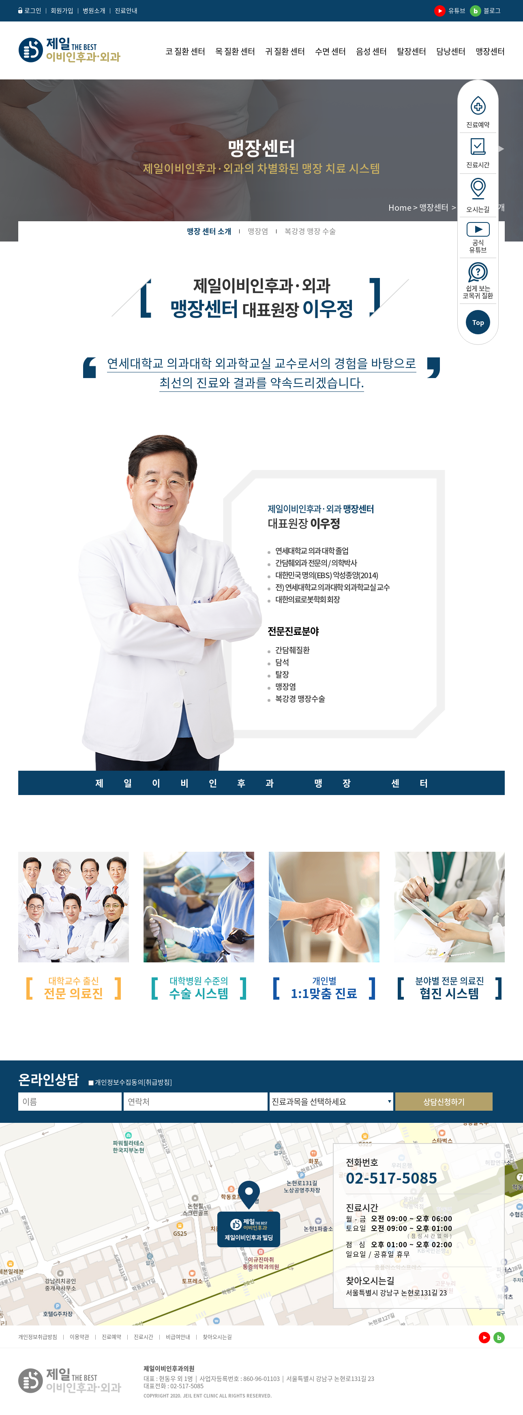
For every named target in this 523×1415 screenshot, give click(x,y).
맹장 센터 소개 (209, 227)
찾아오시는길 (217, 1336)
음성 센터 (371, 51)
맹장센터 (490, 51)
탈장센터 (411, 51)
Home (400, 207)
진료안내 (126, 10)
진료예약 (477, 112)
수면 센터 (330, 51)
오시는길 (477, 196)
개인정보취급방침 (37, 1336)
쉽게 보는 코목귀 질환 (478, 281)
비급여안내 (178, 1336)
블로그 (486, 10)
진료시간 (477, 153)
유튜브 (450, 10)
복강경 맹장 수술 (310, 227)
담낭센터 (450, 51)
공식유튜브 (478, 238)
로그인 (29, 10)
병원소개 (94, 10)
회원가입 (62, 10)
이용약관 (79, 1336)
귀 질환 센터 (285, 51)
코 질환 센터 (185, 51)
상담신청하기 (444, 1101)
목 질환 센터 (235, 51)
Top (478, 322)
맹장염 (258, 227)
